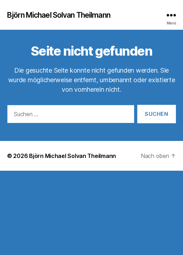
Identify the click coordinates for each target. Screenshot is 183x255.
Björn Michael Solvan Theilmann (58, 15)
